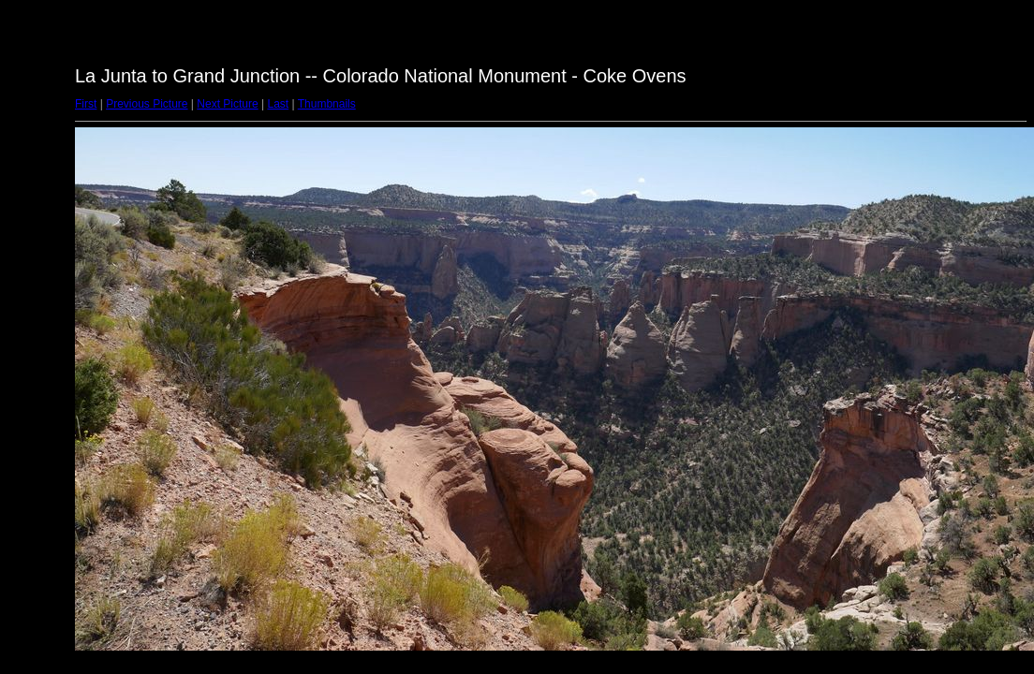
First (85, 103)
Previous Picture (146, 103)
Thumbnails (327, 103)
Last (277, 103)
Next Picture (227, 103)
